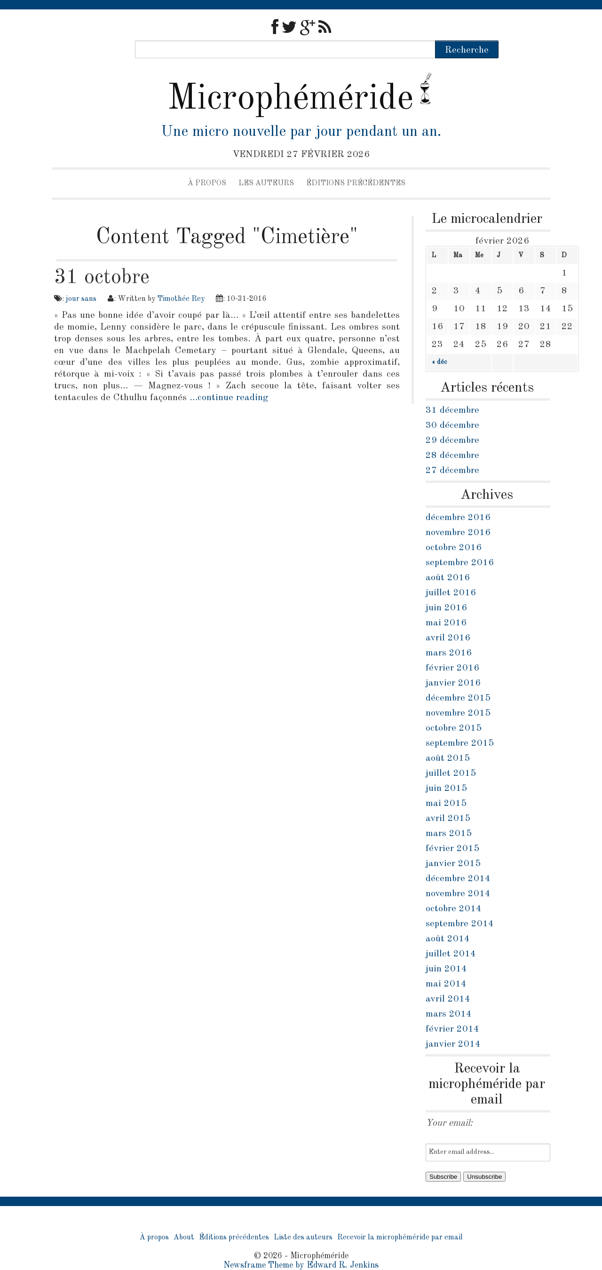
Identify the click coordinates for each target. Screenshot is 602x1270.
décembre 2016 (458, 517)
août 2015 (448, 758)
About (184, 1237)
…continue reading (229, 397)
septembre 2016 (460, 563)
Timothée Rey (181, 299)
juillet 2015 (451, 773)
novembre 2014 (458, 894)
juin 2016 (446, 608)
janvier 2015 (453, 863)
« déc (439, 362)
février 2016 (452, 668)
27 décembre (452, 470)
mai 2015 (446, 803)
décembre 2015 (458, 698)
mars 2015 (449, 833)
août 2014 (448, 939)
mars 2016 (449, 653)
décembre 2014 (458, 878)
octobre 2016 (454, 547)
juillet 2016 (451, 593)
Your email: (449, 1123)
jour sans (81, 299)
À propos (207, 183)
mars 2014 (449, 1014)
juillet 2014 (451, 954)
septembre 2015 (460, 743)
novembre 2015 (458, 713)
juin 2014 (446, 969)
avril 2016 (448, 638)
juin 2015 (446, 788)
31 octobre (102, 277)
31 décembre (452, 410)
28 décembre (452, 455)
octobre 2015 (454, 728)
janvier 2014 (453, 1044)
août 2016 (448, 578)
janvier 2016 (453, 683)
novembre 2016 (458, 532)
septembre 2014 (460, 924)
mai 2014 (446, 984)
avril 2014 (448, 999)
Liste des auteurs (303, 1237)
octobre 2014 (454, 909)
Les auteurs (266, 183)
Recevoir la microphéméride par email (400, 1237)
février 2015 (452, 848)
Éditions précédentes (355, 183)
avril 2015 (448, 818)
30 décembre (452, 425)
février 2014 (452, 1029)
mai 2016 (446, 623)
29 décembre (452, 440)
